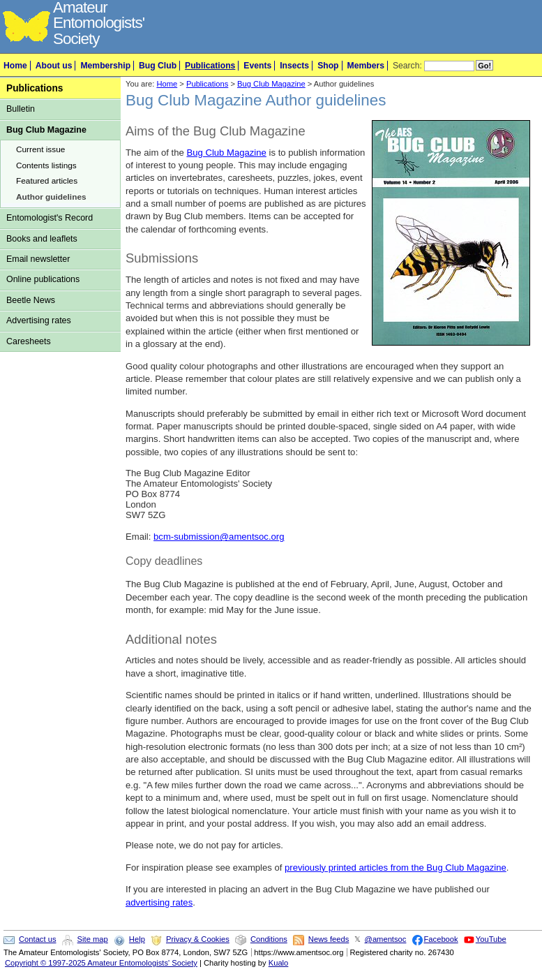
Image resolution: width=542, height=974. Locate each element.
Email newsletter (38, 259)
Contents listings (46, 165)
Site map (92, 939)
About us (54, 66)
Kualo (279, 963)
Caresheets (28, 341)
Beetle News (30, 300)
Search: (407, 66)
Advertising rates (38, 320)
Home (15, 66)
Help (137, 939)
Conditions (268, 939)
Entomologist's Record (49, 218)
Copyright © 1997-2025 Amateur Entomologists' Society (101, 963)
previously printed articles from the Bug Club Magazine (395, 867)
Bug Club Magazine (46, 130)
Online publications (43, 279)
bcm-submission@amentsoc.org (218, 536)
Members (365, 66)
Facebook (441, 939)
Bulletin (20, 109)
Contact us (37, 939)
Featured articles (46, 181)
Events (257, 66)
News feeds (328, 939)
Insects (294, 66)
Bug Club (157, 66)
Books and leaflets (41, 239)
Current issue (40, 149)
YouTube (491, 939)
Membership (105, 66)
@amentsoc (386, 939)
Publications (210, 66)
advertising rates (159, 902)
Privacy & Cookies (197, 939)
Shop (327, 66)
